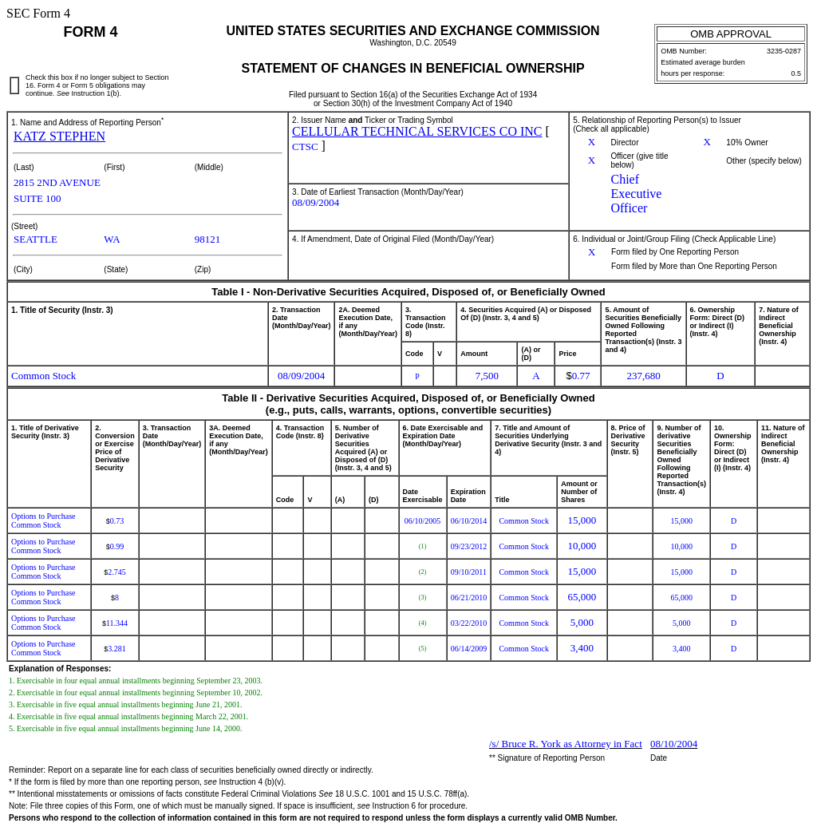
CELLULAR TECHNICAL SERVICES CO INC (417, 131)
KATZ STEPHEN (59, 136)
